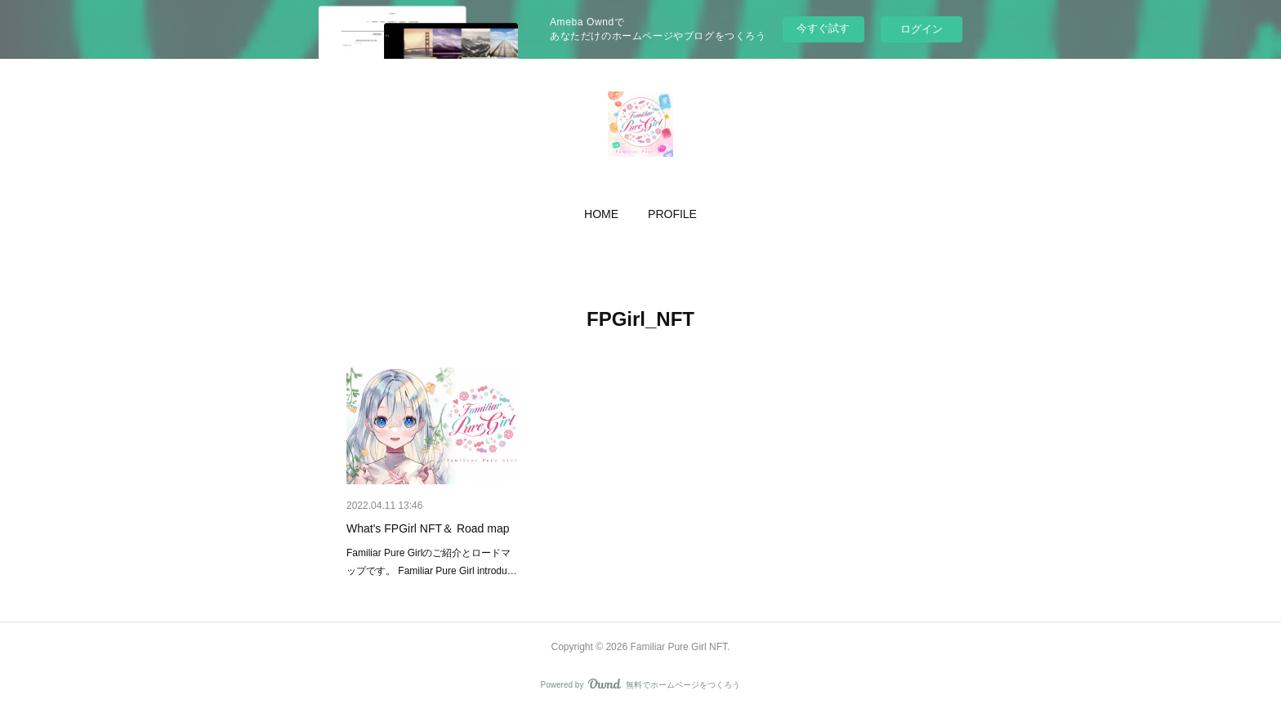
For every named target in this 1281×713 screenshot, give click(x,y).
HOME (601, 214)
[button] (601, 213)
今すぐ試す (823, 28)
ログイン (921, 29)
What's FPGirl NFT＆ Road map (428, 528)
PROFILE (672, 214)
